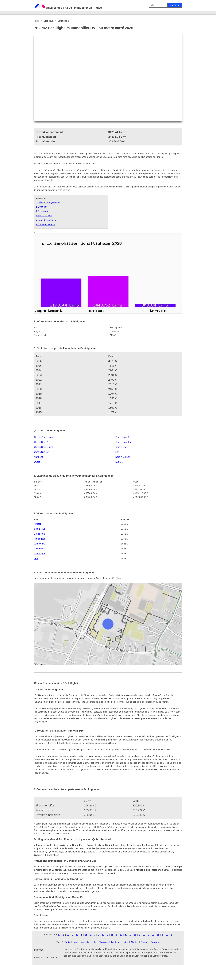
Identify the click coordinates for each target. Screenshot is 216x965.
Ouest (37, 462)
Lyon (75, 942)
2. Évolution (41, 207)
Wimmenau (39, 544)
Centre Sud (120, 447)
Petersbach (39, 549)
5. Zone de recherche (46, 220)
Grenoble (155, 942)
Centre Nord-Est (123, 442)
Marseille (85, 942)
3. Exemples (42, 211)
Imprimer (38, 950)
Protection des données (45, 957)
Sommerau (39, 529)
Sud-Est (119, 462)
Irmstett (37, 524)
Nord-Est (38, 457)
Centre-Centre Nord (43, 437)
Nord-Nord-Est (122, 457)
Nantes (134, 942)
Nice (126, 942)
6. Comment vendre (45, 224)
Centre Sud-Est (41, 452)
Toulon (144, 942)
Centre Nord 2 (41, 442)
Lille (94, 942)
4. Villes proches (44, 215)
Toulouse (103, 942)
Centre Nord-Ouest (43, 447)
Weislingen (39, 553)
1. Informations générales (48, 202)
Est (116, 452)
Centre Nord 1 (122, 437)
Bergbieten (39, 534)
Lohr (36, 558)
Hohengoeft (39, 539)
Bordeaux (116, 942)
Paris (67, 942)
